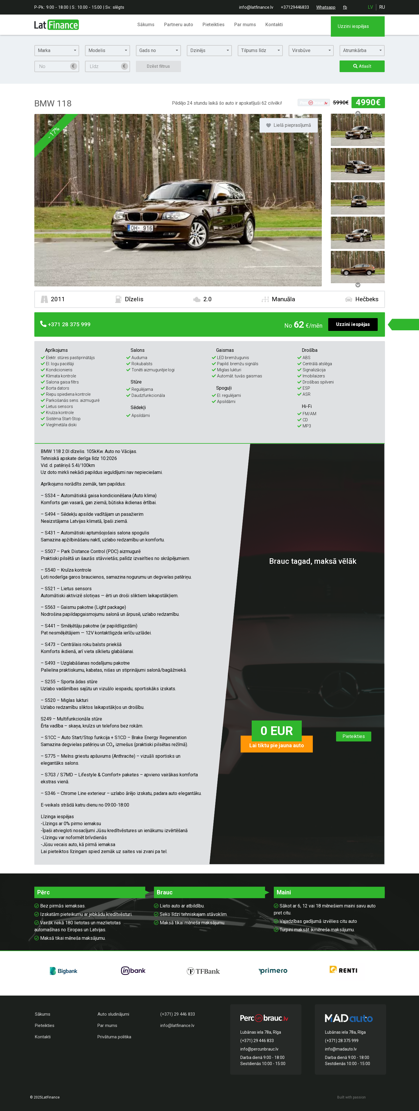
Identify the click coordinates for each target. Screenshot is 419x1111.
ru (382, 7)
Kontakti (273, 24)
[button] (56, 50)
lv (370, 7)
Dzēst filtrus (158, 66)
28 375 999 (63, 325)
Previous (358, 113)
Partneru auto (179, 24)
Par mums (244, 24)
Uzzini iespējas (353, 324)
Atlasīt (362, 66)
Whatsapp (325, 7)
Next (358, 285)
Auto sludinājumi (113, 1014)
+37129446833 (295, 7)
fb (345, 7)
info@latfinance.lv (256, 7)
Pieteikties (214, 24)
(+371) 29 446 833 (177, 1014)
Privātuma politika (114, 1036)
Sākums (147, 24)
